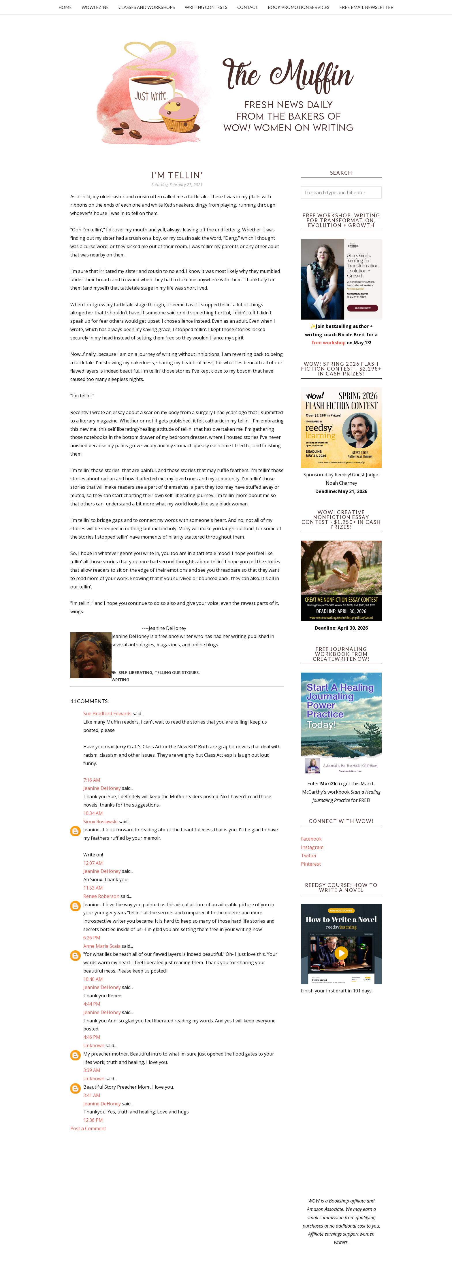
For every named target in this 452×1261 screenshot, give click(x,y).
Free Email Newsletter (366, 7)
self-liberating (135, 672)
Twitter (309, 855)
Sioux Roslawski (100, 821)
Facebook (311, 839)
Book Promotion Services (298, 7)
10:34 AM (93, 813)
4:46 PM (91, 1037)
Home (65, 7)
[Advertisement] (341, 1095)
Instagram (312, 847)
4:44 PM (91, 1004)
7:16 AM (91, 780)
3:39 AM (91, 1070)
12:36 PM (93, 1120)
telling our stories (177, 672)
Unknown (93, 1045)
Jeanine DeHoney (102, 788)
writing (120, 679)
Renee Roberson (101, 896)
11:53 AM (93, 888)
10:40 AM (93, 979)
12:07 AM (93, 863)
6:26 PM (91, 938)
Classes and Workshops (146, 7)
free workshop (329, 342)
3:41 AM (91, 1095)
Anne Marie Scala (101, 946)
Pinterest (311, 864)
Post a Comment (88, 1128)
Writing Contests (206, 7)
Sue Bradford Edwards (107, 713)
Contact (247, 7)
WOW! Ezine (95, 7)
